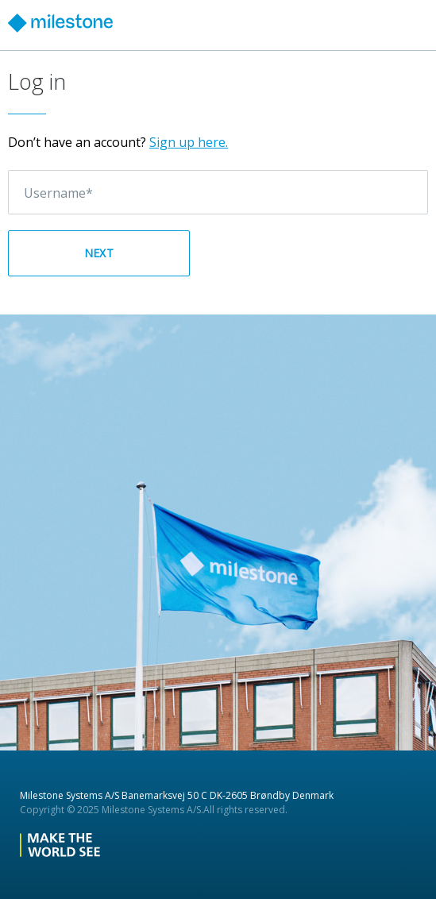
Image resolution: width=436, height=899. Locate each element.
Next (99, 252)
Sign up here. (188, 142)
